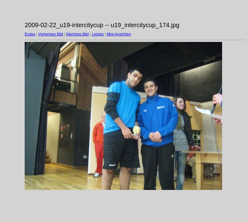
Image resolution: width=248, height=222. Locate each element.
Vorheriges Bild (50, 34)
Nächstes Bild (77, 34)
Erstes (30, 34)
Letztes (98, 34)
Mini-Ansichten (119, 34)
